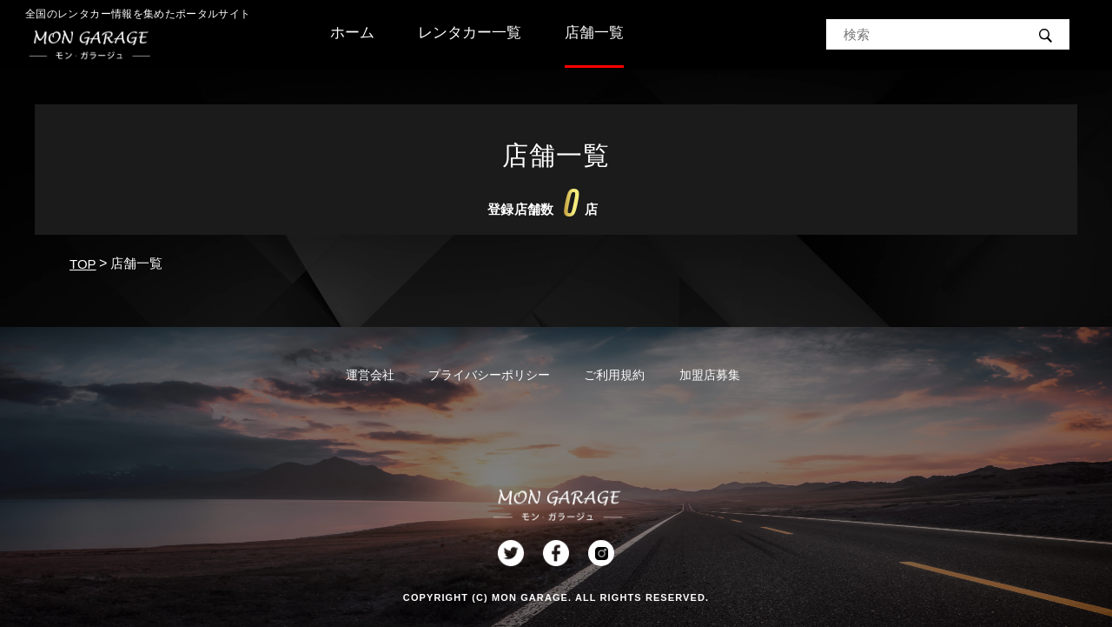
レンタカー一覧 (469, 32)
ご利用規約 (614, 375)
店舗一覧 (594, 32)
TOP (83, 264)
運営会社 (370, 375)
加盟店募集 (709, 375)
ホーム (352, 32)
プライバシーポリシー (489, 375)
